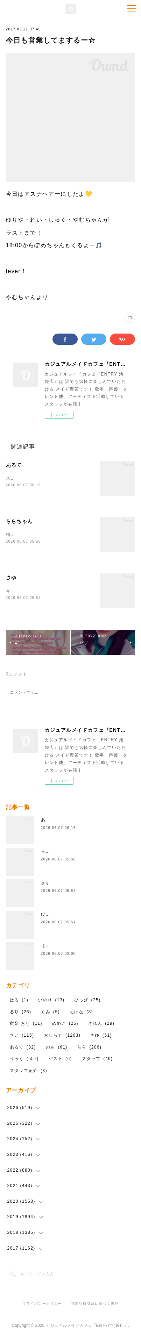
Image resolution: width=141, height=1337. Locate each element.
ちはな (81, 1012)
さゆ (11, 577)
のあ (57, 1047)
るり (20, 1012)
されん (101, 1024)
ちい (22, 1035)
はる (19, 1000)
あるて (14, 465)
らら (89, 1047)
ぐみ (50, 1012)
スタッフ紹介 (28, 1070)
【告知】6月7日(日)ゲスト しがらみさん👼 (87, 946)
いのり (51, 1000)
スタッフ (97, 1059)
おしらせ (62, 1035)
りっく (24, 1059)
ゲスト (60, 1059)
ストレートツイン (24, 478)
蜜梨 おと (26, 1024)
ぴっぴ (48, 915)
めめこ (65, 1024)
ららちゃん (19, 521)
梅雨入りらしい (22, 534)
